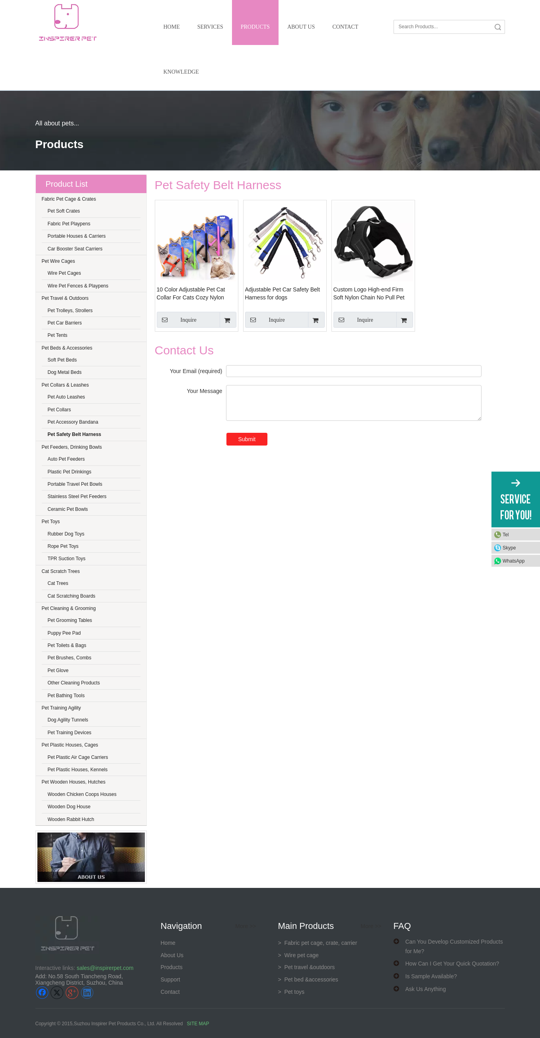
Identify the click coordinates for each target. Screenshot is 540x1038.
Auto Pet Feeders (66, 459)
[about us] (91, 857)
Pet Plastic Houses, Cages (70, 745)
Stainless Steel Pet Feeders (77, 496)
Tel (506, 534)
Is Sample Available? (431, 976)
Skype (509, 547)
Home (172, 27)
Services (210, 27)
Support (170, 979)
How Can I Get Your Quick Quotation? (452, 963)
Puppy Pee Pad (64, 633)
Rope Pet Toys (63, 546)
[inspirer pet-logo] (67, 22)
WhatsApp (513, 560)
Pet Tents (58, 335)
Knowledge (181, 72)
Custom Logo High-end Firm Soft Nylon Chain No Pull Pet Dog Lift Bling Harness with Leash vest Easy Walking (369, 293)
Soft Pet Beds (62, 360)
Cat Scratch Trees (61, 571)
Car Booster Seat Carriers (75, 249)
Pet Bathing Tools (66, 695)
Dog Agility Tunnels (68, 720)
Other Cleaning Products (74, 683)
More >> (245, 926)
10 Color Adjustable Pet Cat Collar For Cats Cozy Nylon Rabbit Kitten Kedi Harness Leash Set (191, 293)
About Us (301, 27)
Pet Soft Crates (64, 211)
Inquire (177, 320)
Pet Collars (59, 409)
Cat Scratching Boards (72, 596)
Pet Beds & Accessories (67, 348)
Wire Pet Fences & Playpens (78, 286)
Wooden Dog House (69, 806)
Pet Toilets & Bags (67, 645)
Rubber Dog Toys (66, 534)
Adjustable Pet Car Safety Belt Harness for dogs (282, 293)
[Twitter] (57, 992)
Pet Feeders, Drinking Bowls (72, 447)
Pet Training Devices (70, 732)
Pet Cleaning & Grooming (69, 608)
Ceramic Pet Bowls (68, 509)
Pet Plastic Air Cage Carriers (78, 757)
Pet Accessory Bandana (73, 422)
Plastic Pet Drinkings (70, 472)
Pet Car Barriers (65, 323)
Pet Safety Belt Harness (74, 434)
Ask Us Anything (425, 989)
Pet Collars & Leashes (65, 385)
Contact (345, 27)
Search (498, 26)
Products (255, 27)
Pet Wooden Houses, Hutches (74, 782)
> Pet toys (291, 992)
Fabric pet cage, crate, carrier (317, 943)
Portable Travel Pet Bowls (75, 484)
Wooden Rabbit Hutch (71, 819)
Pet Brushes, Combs (70, 658)
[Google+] (72, 992)
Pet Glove (58, 670)
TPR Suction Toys (67, 558)
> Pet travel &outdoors (306, 967)
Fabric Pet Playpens (69, 224)
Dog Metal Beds (65, 372)
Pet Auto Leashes (66, 397)
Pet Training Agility (61, 708)
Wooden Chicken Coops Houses (82, 794)
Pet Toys (51, 521)
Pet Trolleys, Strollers (70, 310)
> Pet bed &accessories (308, 979)
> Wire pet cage (298, 955)
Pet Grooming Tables (70, 620)
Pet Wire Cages (58, 261)
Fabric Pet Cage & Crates (69, 199)
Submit (247, 439)
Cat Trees (58, 583)
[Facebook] (42, 992)
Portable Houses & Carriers (77, 236)
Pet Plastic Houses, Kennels (78, 769)
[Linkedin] (87, 992)
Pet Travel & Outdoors (65, 298)
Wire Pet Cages (64, 273)
